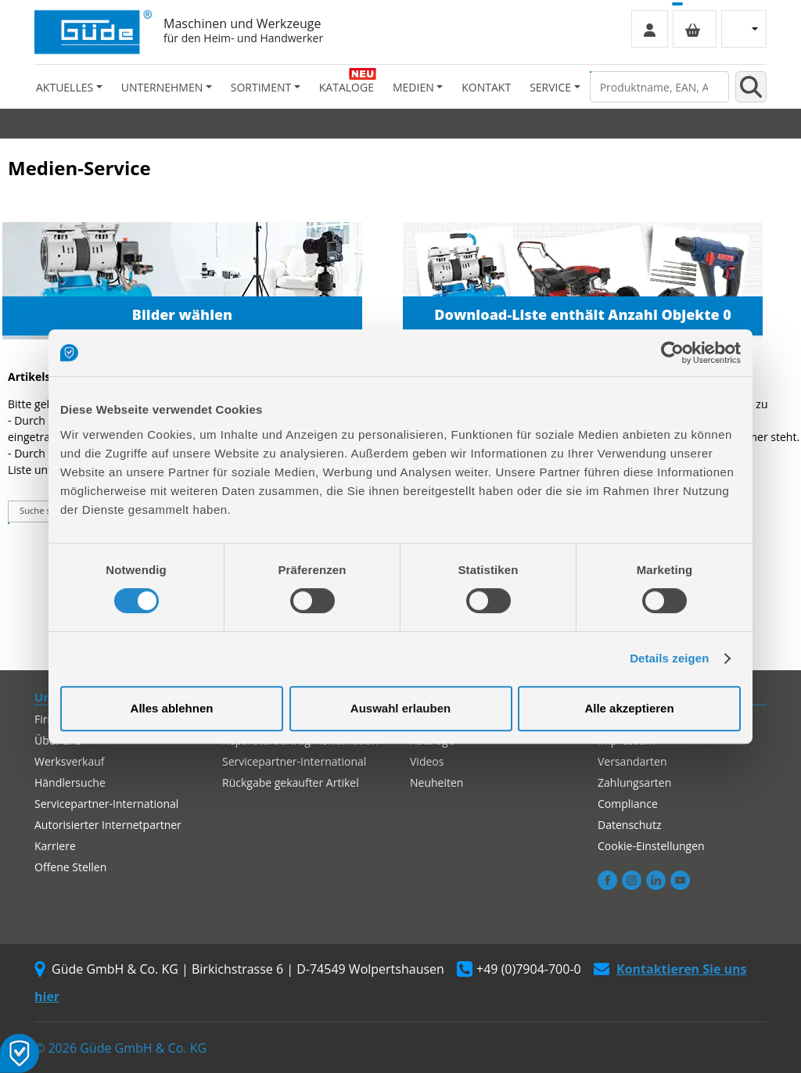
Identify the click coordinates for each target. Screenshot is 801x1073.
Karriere (55, 845)
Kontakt (486, 87)
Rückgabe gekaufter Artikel (290, 782)
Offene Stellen (70, 866)
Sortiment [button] (261, 87)
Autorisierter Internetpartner (107, 824)
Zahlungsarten (634, 782)
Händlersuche (70, 782)
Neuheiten (436, 782)
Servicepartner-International (106, 803)
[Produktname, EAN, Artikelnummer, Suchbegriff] (659, 86)
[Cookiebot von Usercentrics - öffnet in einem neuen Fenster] (672, 352)
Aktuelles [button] (64, 87)
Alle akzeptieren (628, 708)
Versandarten (632, 761)
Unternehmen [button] (162, 87)
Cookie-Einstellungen (651, 845)
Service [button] (550, 87)
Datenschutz (629, 824)
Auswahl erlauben (400, 708)
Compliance (628, 803)
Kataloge (346, 87)
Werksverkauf (69, 761)
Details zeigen (669, 658)
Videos (427, 761)
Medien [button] (413, 87)
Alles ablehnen (172, 708)
